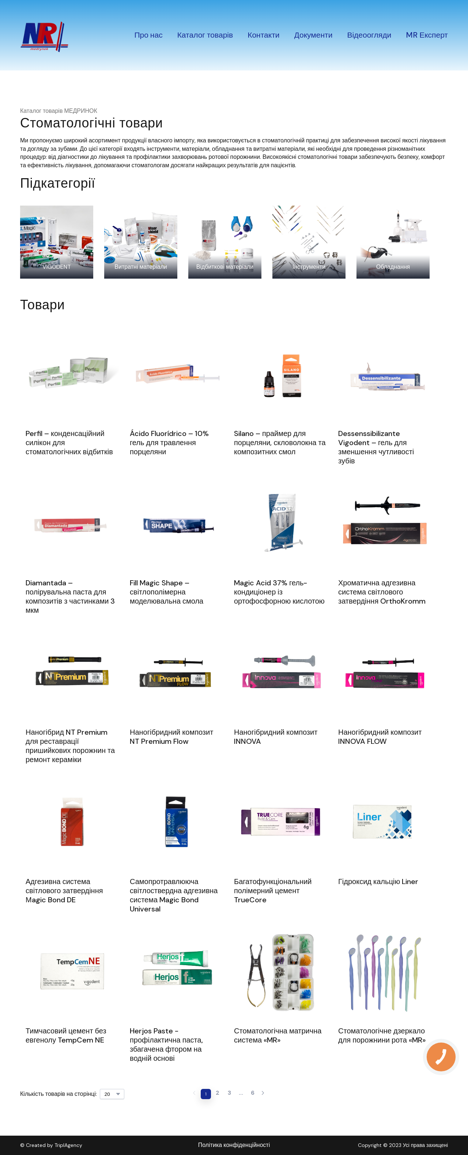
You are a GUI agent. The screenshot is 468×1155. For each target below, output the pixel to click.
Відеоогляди (369, 35)
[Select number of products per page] (112, 1094)
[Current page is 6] (253, 1094)
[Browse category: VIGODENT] (56, 242)
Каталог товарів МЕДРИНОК (58, 111)
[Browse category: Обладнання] (393, 242)
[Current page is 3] (229, 1094)
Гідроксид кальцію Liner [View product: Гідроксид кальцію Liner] (378, 881)
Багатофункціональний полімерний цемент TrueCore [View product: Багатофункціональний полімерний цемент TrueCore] (273, 891)
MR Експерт (427, 35)
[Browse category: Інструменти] (309, 242)
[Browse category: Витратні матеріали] (140, 242)
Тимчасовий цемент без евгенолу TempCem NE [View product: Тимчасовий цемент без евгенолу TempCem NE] (66, 1035)
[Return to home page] (44, 35)
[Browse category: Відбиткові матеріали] (224, 242)
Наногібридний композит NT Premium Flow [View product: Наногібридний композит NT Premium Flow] (171, 737)
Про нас (148, 35)
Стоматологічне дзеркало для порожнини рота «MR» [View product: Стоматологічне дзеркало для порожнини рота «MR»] (382, 1035)
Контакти (263, 35)
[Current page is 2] (217, 1094)
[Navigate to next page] (263, 1094)
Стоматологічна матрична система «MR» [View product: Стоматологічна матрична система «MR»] (277, 1035)
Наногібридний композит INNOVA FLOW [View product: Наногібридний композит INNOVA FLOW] (380, 737)
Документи (313, 35)
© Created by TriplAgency (51, 1145)
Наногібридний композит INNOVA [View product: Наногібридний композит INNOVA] (275, 737)
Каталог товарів (205, 35)
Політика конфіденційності (234, 1145)
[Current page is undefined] (241, 1094)
